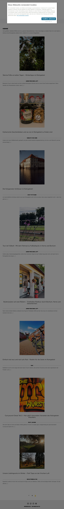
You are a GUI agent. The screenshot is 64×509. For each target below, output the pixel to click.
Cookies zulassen (48, 19)
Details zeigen (48, 21)
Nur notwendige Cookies (23, 15)
